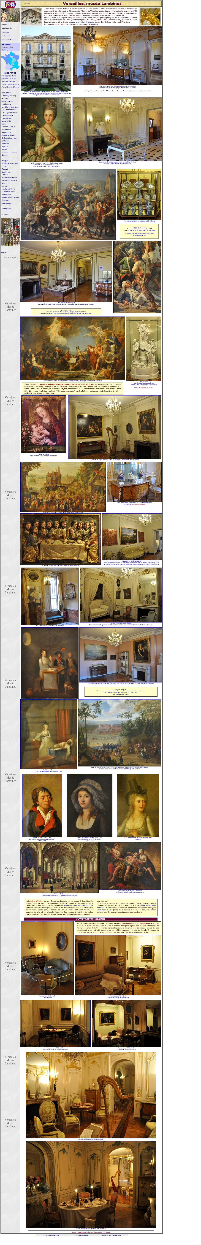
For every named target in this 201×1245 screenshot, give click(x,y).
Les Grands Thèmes (8, 40)
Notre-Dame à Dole (104, 910)
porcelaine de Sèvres (138, 504)
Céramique (5, 32)
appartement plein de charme (82, 22)
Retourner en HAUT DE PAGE (111, 1235)
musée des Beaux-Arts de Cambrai (77, 905)
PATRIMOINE (6, 44)
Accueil (4, 24)
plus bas (149, 625)
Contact (3, 253)
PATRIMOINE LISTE (81, 1235)
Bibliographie (6, 36)
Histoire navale (7, 28)
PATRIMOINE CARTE (52, 1235)
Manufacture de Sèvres (146, 388)
